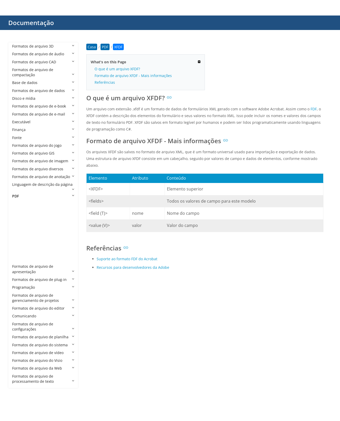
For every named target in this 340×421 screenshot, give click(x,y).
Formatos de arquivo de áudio (43, 53)
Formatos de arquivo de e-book (43, 106)
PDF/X (22, 250)
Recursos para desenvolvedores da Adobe (133, 267)
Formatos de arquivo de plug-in (43, 279)
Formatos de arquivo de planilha (43, 336)
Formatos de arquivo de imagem (43, 160)
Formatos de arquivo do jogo (43, 145)
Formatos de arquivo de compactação (43, 72)
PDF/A (22, 219)
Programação (43, 287)
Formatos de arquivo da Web (43, 368)
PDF (43, 196)
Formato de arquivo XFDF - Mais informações (133, 75)
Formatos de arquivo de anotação (43, 176)
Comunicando (43, 315)
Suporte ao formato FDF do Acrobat (127, 258)
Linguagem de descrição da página (43, 186)
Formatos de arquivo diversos (43, 168)
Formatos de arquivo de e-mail (43, 114)
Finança (43, 129)
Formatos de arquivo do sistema (43, 344)
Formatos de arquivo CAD (43, 61)
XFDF (21, 258)
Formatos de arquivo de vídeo (43, 352)
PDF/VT (23, 242)
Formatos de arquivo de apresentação (43, 269)
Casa (92, 46)
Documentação (31, 22)
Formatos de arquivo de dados (43, 90)
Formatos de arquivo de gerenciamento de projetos (43, 298)
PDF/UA (23, 235)
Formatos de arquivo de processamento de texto (43, 379)
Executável (43, 121)
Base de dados (43, 82)
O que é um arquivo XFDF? (117, 68)
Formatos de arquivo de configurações (43, 327)
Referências (105, 82)
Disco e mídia (43, 98)
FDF (20, 211)
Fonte (43, 137)
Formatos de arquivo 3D (43, 46)
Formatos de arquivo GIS (43, 153)
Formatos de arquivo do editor (43, 308)
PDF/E (22, 227)
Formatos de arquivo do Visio (43, 360)
